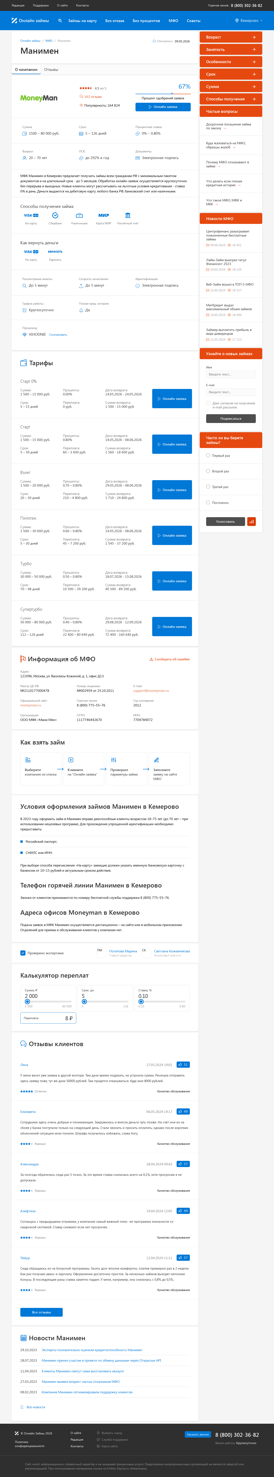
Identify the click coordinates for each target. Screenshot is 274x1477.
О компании (26, 69)
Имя (209, 367)
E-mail (210, 385)
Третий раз (220, 487)
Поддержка (41, 5)
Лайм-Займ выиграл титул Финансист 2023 (226, 262)
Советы (194, 20)
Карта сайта (110, 1446)
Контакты (82, 5)
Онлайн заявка (163, 106)
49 (183, 1111)
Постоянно (220, 502)
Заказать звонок (198, 1434)
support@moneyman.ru (151, 690)
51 (183, 1064)
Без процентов (146, 20)
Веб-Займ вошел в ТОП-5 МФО (230, 284)
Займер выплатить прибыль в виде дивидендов (229, 331)
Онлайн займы (30, 41)
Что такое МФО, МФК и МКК (224, 202)
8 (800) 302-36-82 (246, 5)
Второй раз (220, 471)
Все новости (36, 1407)
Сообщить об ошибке (172, 659)
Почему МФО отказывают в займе (227, 164)
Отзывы (51, 69)
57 (183, 1163)
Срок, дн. (88, 990)
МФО (173, 20)
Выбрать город (112, 1433)
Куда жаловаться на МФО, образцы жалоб (226, 145)
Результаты (251, 521)
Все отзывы (41, 1312)
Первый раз (221, 455)
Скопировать (58, 334)
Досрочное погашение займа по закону (228, 126)
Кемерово (248, 20)
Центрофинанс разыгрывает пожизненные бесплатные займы (228, 235)
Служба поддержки (115, 1439)
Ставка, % (145, 990)
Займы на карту (82, 20)
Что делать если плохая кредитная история (224, 183)
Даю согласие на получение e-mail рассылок (234, 405)
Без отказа (114, 20)
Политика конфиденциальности (29, 1444)
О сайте (62, 5)
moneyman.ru (30, 705)
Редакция (18, 5)
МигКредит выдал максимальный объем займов (229, 307)
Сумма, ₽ (31, 990)
